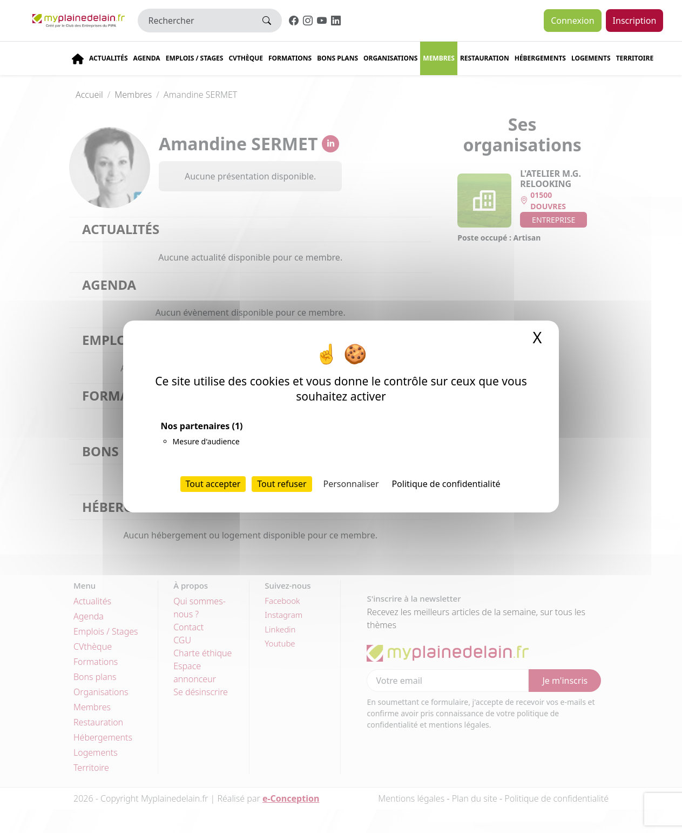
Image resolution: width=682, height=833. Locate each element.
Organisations (390, 58)
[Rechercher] (195, 20)
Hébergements (540, 58)
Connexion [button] (572, 20)
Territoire (635, 58)
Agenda (146, 58)
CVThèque (245, 58)
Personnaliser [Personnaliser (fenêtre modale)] (351, 484)
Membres (439, 58)
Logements (591, 58)
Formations (290, 58)
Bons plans (337, 58)
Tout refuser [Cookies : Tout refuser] (281, 484)
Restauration (484, 58)
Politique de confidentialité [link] (445, 484)
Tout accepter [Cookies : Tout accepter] (213, 484)
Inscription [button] (635, 20)
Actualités (108, 58)
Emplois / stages (195, 58)
